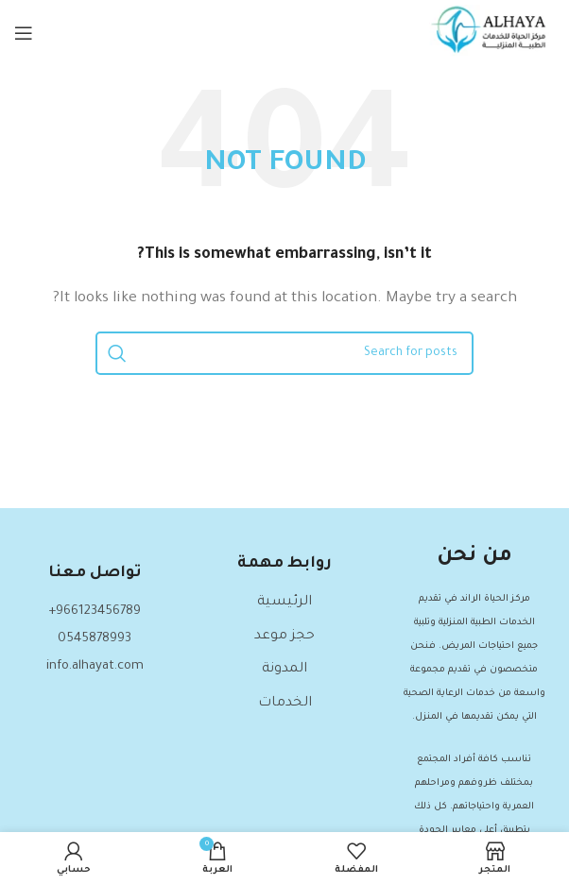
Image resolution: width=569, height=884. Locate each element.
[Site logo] (492, 34)
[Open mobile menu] (24, 33)
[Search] (284, 353)
